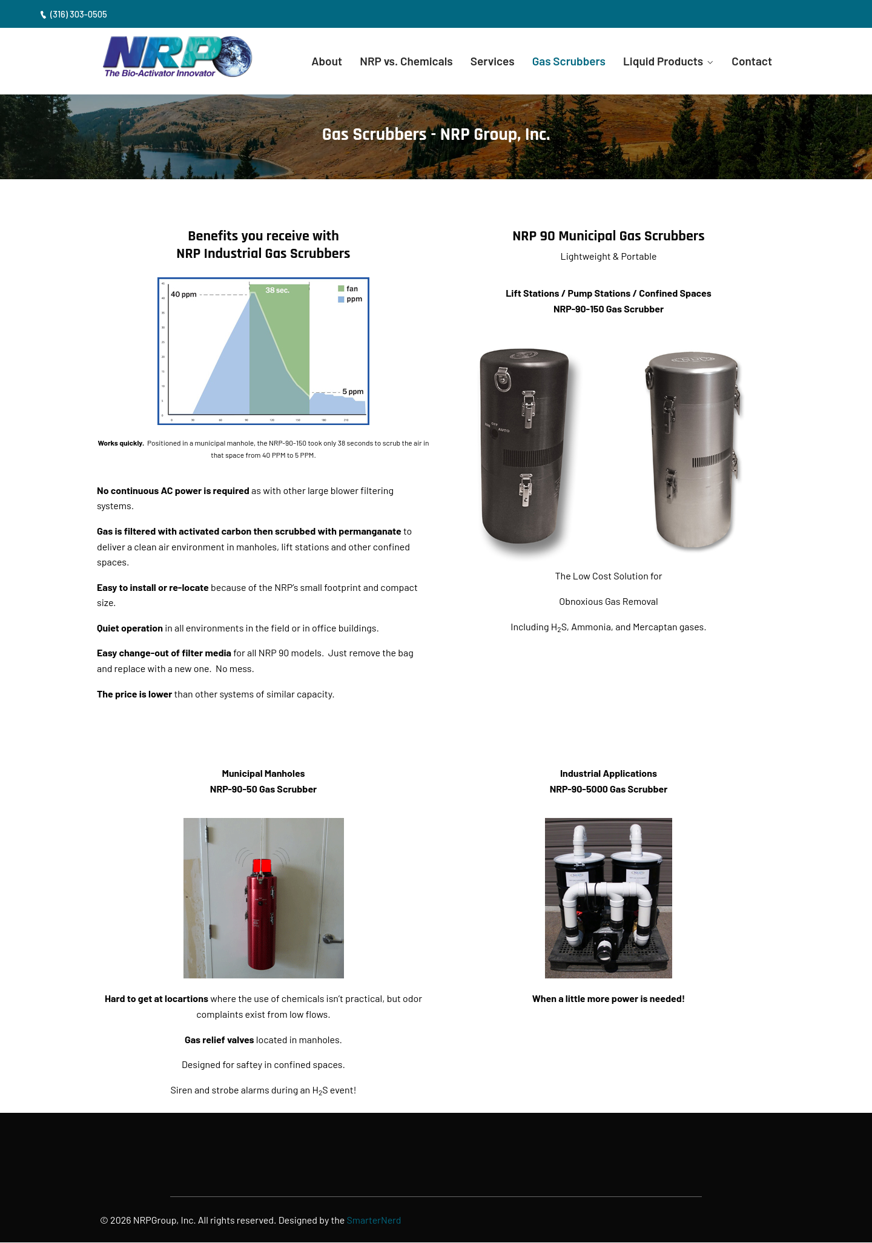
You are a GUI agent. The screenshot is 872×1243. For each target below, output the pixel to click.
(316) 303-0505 (73, 13)
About (314, 61)
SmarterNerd (374, 1221)
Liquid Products (661, 61)
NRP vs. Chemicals (396, 61)
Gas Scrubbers (563, 61)
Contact (752, 61)
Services (485, 61)
